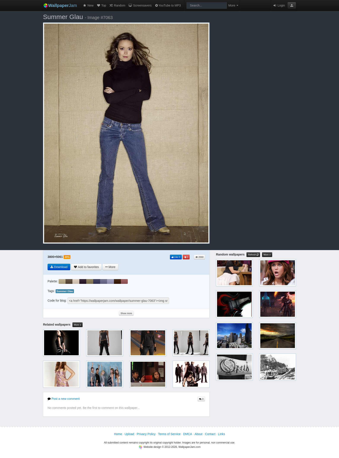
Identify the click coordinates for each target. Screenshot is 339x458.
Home (118, 434)
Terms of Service (169, 434)
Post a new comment (64, 398)
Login (279, 5)
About (199, 434)
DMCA (187, 434)
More (77, 324)
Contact (210, 434)
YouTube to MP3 (168, 5)
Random (117, 5)
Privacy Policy (146, 434)
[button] (292, 5)
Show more (126, 313)
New (88, 5)
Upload (129, 434)
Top (101, 5)
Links (221, 434)
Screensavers (140, 5)
